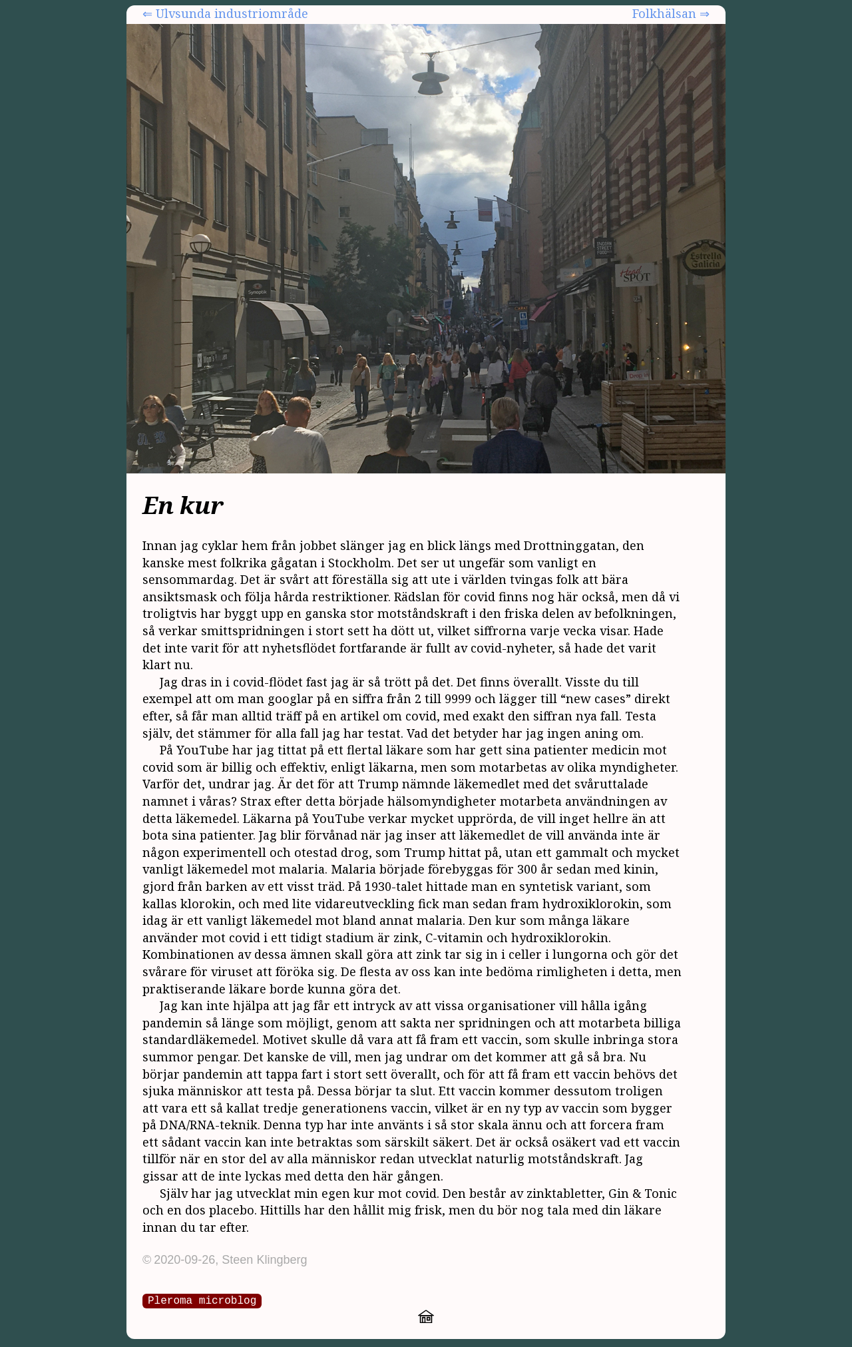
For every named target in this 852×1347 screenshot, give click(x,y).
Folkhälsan (664, 13)
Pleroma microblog (202, 1299)
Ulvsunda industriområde (232, 13)
